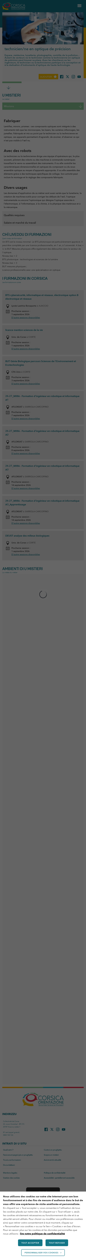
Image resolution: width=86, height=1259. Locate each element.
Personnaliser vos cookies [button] (41, 1252)
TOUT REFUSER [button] (57, 1242)
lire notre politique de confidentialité (42, 1234)
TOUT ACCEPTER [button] (30, 1242)
